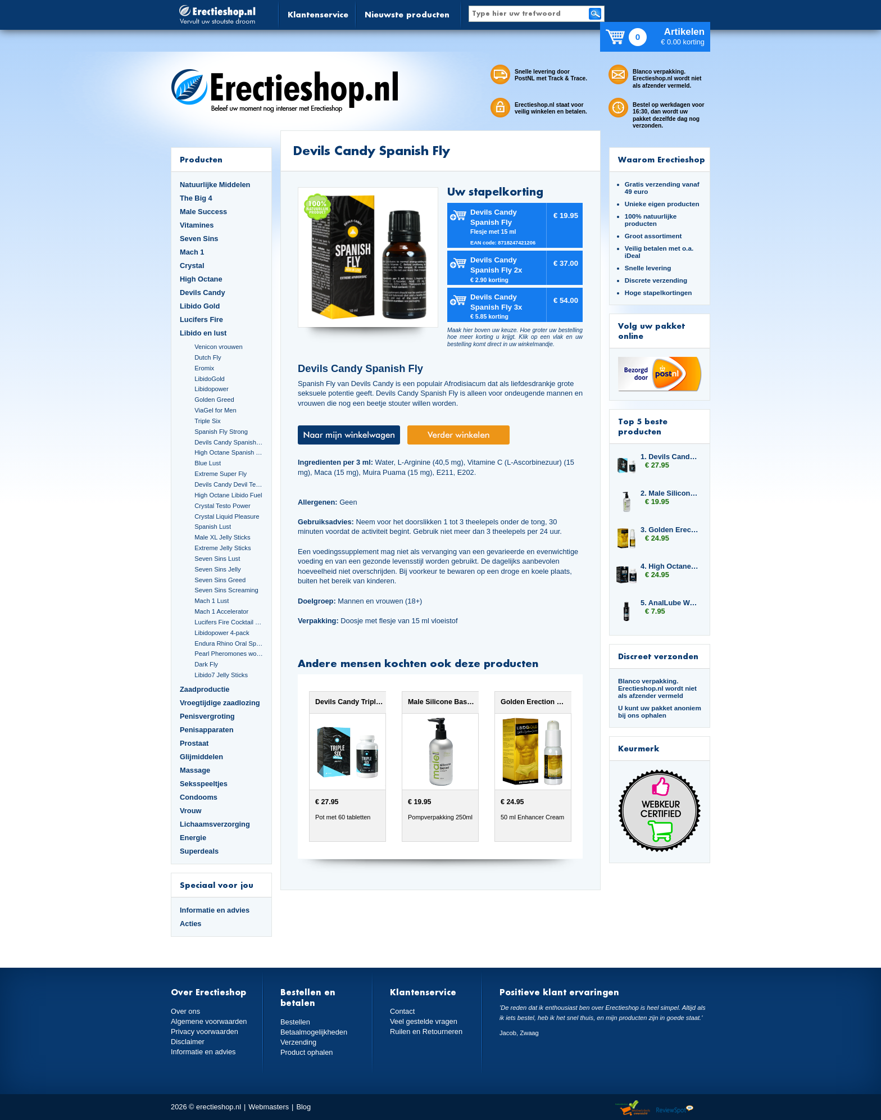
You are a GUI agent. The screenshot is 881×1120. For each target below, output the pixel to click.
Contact (402, 1011)
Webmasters (268, 1107)
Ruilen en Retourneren (426, 1031)
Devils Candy (202, 292)
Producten (201, 159)
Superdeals (199, 851)
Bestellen (295, 1022)
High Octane (201, 279)
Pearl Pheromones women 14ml (228, 653)
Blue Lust (207, 463)
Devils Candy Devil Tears (228, 484)
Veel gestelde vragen (423, 1021)
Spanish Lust (212, 526)
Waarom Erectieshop (661, 159)
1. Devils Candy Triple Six (670, 456)
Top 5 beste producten (642, 426)
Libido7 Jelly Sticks (221, 675)
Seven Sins (199, 238)
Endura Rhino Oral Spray (228, 643)
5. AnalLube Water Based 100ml (670, 602)
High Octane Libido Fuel (228, 495)
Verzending (298, 1042)
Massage (195, 770)
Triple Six (207, 421)
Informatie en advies (214, 910)
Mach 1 (192, 252)
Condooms (198, 797)
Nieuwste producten (407, 14)
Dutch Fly (207, 357)
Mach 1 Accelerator (221, 611)
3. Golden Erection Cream (670, 529)
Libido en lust (203, 333)
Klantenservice (318, 14)
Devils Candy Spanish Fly (228, 442)
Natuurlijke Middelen (215, 184)
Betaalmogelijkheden (313, 1032)
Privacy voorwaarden (204, 1031)
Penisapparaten (207, 729)
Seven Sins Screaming (226, 590)
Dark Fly (206, 664)
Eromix (204, 368)
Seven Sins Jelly (217, 569)
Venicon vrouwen (218, 346)
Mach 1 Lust (211, 600)
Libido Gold (200, 306)
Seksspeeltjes (204, 783)
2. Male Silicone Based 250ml (670, 493)
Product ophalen (306, 1052)
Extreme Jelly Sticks (222, 548)
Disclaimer (188, 1041)
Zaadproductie (204, 689)
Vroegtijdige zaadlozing (220, 703)
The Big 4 (196, 198)
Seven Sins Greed (220, 580)
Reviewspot (674, 1108)
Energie (193, 837)
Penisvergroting (207, 716)
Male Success (203, 211)
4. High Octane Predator (670, 566)
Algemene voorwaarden (209, 1021)
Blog (303, 1107)
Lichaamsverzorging (215, 824)
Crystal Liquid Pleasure (226, 516)
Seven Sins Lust (217, 558)
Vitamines (197, 225)
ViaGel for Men (215, 410)
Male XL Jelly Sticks (222, 537)
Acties (191, 923)
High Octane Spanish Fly (228, 452)
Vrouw (191, 810)
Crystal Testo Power (222, 505)
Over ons (185, 1011)
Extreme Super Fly (220, 473)
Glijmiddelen (201, 756)
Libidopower (211, 389)
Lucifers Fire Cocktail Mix (228, 622)
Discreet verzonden (658, 656)
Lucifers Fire (201, 319)
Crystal (192, 265)
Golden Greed (214, 399)
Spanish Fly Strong (221, 431)
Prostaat (194, 743)
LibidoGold (209, 378)
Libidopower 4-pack (221, 632)
